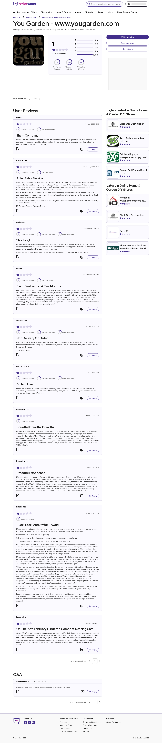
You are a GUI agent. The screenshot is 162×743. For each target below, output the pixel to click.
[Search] (106, 4)
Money (78, 12)
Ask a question (128, 43)
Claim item (127, 49)
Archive (86, 731)
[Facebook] (25, 722)
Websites (17, 17)
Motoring (89, 12)
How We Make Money (68, 731)
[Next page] (99, 661)
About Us (63, 722)
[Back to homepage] (24, 4)
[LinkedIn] (33, 722)
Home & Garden (63, 12)
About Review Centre (127, 12)
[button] (17, 149)
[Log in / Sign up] (137, 4)
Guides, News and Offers (25, 12)
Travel (101, 12)
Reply (93, 149)
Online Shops (31, 17)
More (110, 12)
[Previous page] (89, 661)
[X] (29, 722)
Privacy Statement (90, 725)
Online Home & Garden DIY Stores (56, 17)
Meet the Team (66, 725)
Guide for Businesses (115, 722)
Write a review (128, 37)
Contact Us (87, 728)
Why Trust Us (65, 728)
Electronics (46, 12)
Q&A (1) (36, 98)
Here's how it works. (88, 29)
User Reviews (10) (21, 98)
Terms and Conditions (92, 722)
